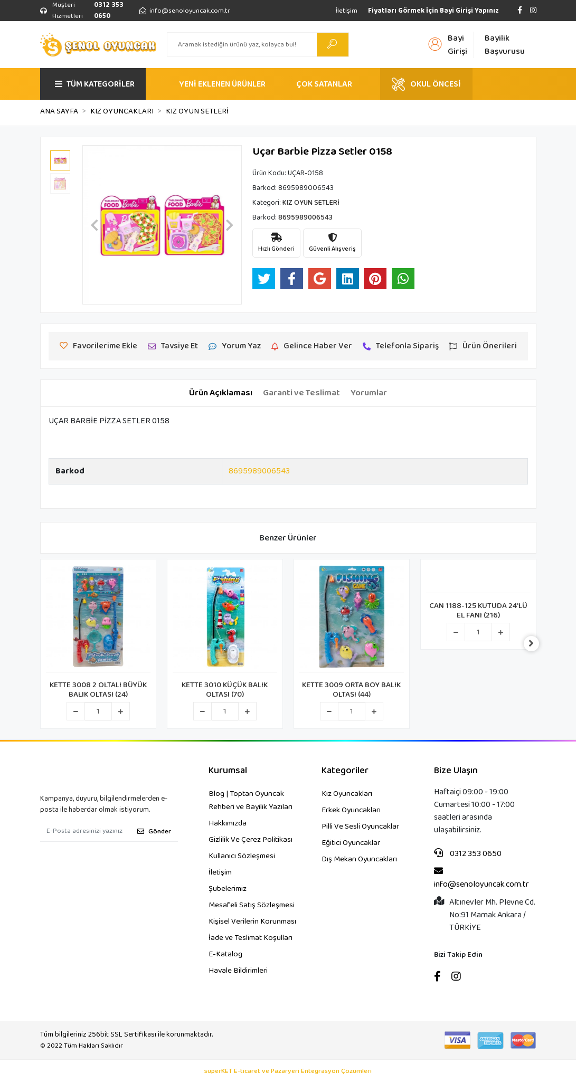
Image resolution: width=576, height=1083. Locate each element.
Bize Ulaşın (456, 771)
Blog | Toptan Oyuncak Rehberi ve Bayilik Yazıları (250, 800)
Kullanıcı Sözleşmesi (242, 856)
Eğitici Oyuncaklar (351, 843)
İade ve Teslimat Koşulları (250, 938)
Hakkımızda (228, 823)
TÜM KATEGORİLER (95, 84)
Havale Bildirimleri (238, 970)
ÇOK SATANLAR (324, 84)
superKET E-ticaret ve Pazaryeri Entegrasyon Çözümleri (288, 1071)
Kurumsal (228, 771)
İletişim (346, 10)
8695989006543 (259, 471)
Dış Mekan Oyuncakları (359, 859)
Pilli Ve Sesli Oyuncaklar (360, 826)
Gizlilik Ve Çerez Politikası (250, 839)
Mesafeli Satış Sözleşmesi (252, 905)
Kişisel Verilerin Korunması (252, 921)
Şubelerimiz (228, 888)
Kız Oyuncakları (347, 793)
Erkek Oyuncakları (351, 810)
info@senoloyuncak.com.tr (481, 878)
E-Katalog (225, 954)
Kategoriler (345, 771)
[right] (536, 644)
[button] (94, 225)
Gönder (154, 831)
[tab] (220, 393)
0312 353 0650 (468, 854)
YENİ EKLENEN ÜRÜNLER (222, 84)
